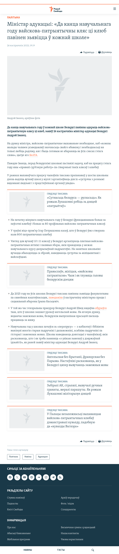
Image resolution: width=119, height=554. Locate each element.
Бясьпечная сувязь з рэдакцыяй (78, 527)
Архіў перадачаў (70, 498)
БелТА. (33, 155)
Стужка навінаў (16, 498)
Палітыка (13, 17)
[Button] (87, 52)
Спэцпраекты (68, 509)
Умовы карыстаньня (72, 539)
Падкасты (12, 503)
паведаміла (56, 297)
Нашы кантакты (70, 533)
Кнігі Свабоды (15, 509)
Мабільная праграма (18, 539)
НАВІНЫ (28, 550)
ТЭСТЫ (61, 550)
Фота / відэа (67, 503)
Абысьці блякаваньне (19, 533)
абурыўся (101, 308)
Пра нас (11, 527)
